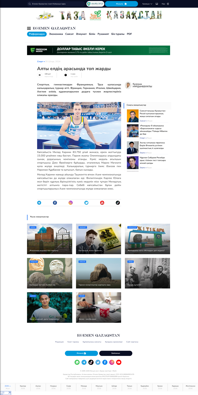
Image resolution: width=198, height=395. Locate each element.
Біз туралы (118, 34)
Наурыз (53, 387)
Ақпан (38, 387)
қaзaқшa (147, 4)
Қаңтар (23, 387)
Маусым (99, 387)
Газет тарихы (73, 342)
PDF (129, 34)
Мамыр (84, 387)
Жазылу (121, 4)
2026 (7, 387)
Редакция (59, 342)
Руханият (103, 34)
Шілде (114, 387)
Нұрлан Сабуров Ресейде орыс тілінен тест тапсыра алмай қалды (153, 160)
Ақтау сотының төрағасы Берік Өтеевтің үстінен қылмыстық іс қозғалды (152, 145)
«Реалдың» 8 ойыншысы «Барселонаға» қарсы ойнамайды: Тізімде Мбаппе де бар (153, 129)
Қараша (175, 387)
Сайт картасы (132, 342)
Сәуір (68, 387)
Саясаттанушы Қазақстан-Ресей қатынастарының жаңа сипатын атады (153, 113)
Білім (92, 34)
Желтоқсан (190, 387)
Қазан (160, 387)
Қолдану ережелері (113, 342)
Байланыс (116, 353)
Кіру (165, 4)
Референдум (37, 34)
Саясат (69, 34)
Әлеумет (81, 34)
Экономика (56, 34)
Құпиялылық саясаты (92, 342)
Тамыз (129, 387)
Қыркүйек (144, 387)
